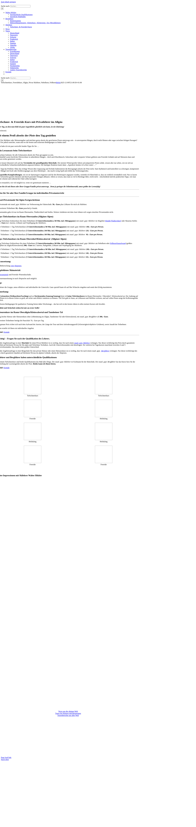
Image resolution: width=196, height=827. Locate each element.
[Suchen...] (20, 6)
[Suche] (2, 8)
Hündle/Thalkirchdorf (113, 221)
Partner (73, 719)
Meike (58, 83)
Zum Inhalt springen (8, 2)
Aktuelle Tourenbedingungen (57, 719)
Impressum (53, 721)
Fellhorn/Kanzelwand (118, 243)
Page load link (6, 757)
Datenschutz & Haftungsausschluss (73, 721)
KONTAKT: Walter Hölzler (68, 753)
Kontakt (6, 332)
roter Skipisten (16, 266)
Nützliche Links (84, 719)
